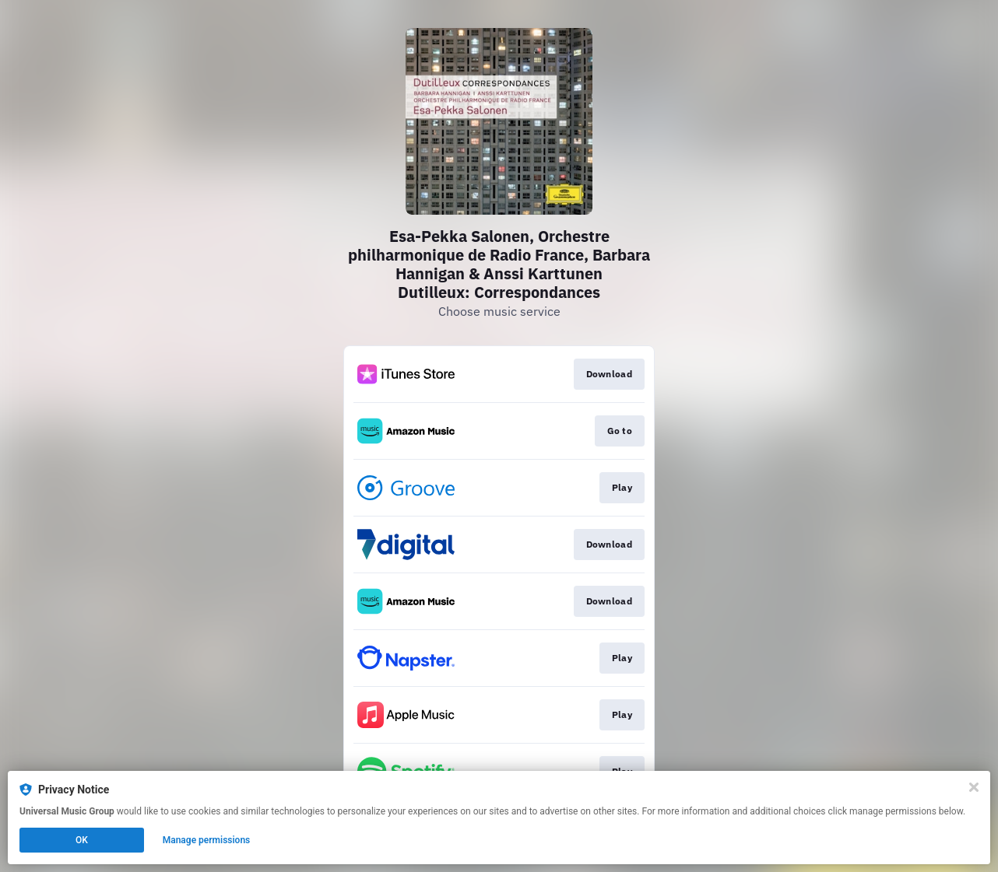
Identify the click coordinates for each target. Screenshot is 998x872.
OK (82, 840)
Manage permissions (207, 840)
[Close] (973, 787)
